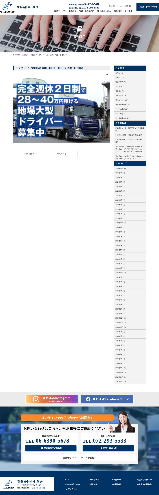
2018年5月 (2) (120, 250)
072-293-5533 (105, 440)
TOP (68, 480)
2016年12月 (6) (120, 318)
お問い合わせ (71, 489)
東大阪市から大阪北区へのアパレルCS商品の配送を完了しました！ (129, 157)
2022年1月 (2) (120, 191)
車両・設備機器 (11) (122, 104)
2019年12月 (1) (120, 223)
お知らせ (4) (119, 73)
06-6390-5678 (47, 440)
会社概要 (128, 11)
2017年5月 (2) (120, 295)
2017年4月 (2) (120, 300)
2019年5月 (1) (120, 236)
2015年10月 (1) (120, 381)
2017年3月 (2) (120, 304)
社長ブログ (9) (120, 82)
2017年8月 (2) (120, 282)
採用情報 (118, 11)
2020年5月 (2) (120, 205)
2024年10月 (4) (120, 168)
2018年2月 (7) (120, 264)
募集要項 (34, 55)
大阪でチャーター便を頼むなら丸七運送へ (129, 129)
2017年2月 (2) (120, 309)
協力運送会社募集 (144, 484)
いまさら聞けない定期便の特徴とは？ (128, 135)
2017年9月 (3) (120, 277)
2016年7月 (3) (120, 341)
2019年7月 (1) (120, 227)
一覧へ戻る (61, 154)
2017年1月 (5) (120, 313)
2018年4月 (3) (120, 255)
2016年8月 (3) (120, 336)
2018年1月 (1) (120, 268)
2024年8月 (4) (120, 173)
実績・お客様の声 (86, 11)
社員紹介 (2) (119, 91)
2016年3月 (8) (120, 359)
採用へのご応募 (109, 448)
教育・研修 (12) (120, 114)
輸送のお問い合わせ (51, 448)
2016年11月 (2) (120, 322)
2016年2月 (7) (120, 363)
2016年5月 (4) (120, 350)
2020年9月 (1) (120, 200)
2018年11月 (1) (120, 241)
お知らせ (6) (119, 77)
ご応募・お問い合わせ (147, 7)
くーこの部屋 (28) (121, 109)
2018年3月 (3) (120, 259)
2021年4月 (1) (120, 195)
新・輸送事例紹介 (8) (122, 118)
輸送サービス (59, 11)
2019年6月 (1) (120, 232)
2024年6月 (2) (120, 177)
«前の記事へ (29, 154)
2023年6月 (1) (120, 186)
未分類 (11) (119, 86)
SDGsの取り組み (104, 11)
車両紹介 (72, 11)
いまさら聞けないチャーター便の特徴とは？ (129, 141)
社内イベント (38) (121, 100)
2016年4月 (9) (120, 354)
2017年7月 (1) (120, 286)
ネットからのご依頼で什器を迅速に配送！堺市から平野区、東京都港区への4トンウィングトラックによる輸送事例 (129, 149)
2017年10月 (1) (120, 273)
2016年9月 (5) (120, 332)
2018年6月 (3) (120, 245)
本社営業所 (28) (120, 95)
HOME (17, 55)
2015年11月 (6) (120, 377)
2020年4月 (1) (120, 209)
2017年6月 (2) (120, 291)
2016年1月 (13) (120, 368)
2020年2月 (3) (120, 214)
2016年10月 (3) (120, 327)
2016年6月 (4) (120, 345)
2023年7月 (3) (120, 182)
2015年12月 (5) (120, 372)
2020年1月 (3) (120, 218)
